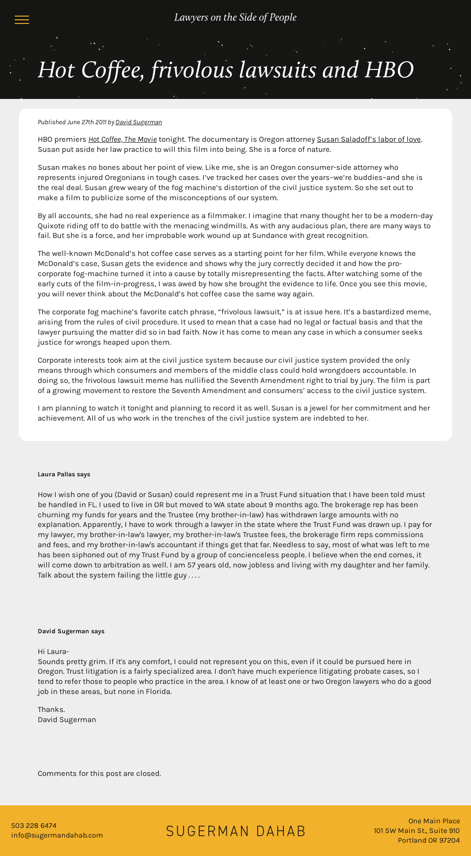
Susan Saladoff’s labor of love (369, 139)
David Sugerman (138, 122)
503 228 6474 (34, 825)
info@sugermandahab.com (57, 835)
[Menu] (22, 21)
